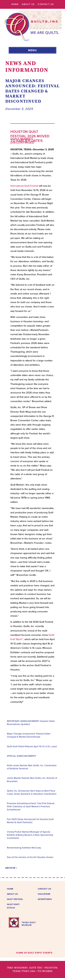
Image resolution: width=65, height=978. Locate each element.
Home (15, 4)
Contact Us (46, 4)
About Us (28, 4)
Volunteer (44, 894)
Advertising (45, 899)
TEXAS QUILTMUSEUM (29, 923)
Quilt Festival (15, 899)
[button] (32, 50)
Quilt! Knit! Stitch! (13, 906)
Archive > (11, 868)
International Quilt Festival (24, 185)
